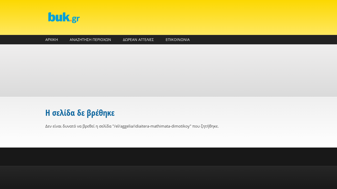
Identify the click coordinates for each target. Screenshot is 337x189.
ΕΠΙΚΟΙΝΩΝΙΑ (178, 39)
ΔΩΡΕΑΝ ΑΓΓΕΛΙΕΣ (138, 39)
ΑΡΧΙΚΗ (51, 39)
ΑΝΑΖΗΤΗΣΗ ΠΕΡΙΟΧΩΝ (90, 39)
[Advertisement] (168, 70)
